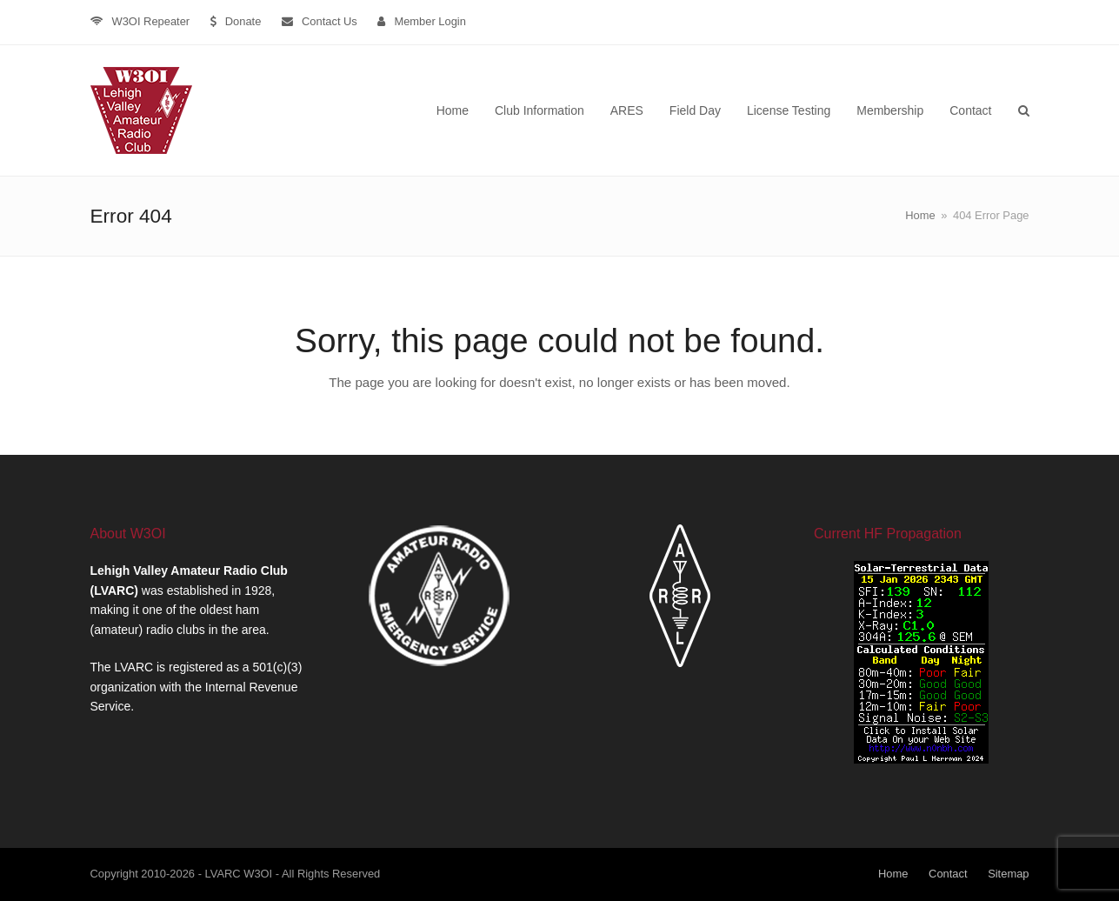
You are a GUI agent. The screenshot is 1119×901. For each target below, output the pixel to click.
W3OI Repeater (151, 21)
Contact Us (329, 21)
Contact (948, 873)
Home (893, 873)
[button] (1023, 110)
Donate (243, 21)
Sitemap (1008, 873)
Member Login (430, 21)
